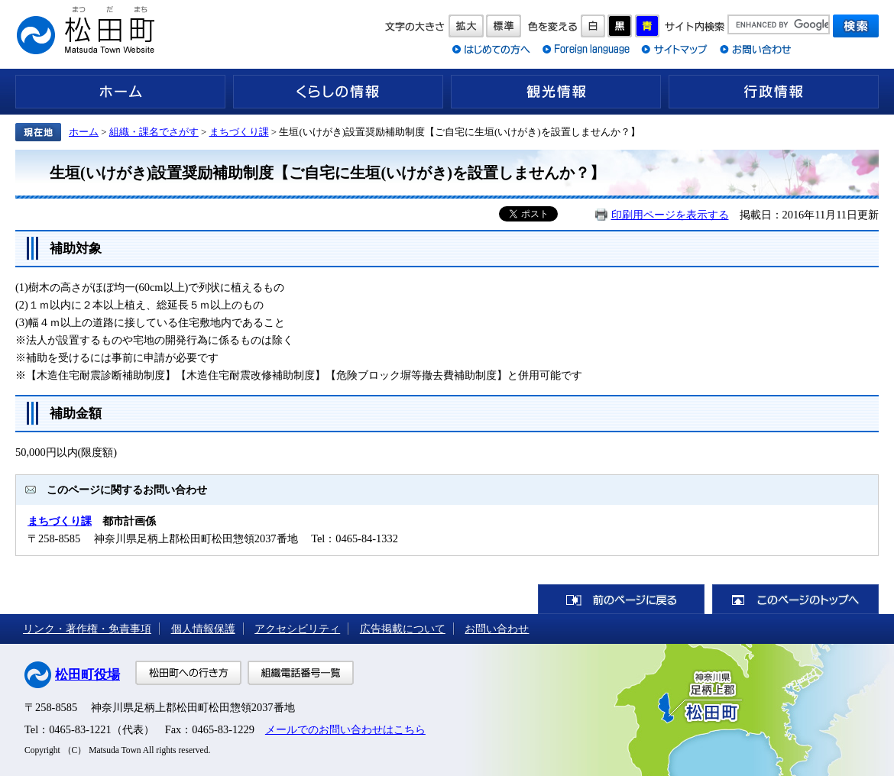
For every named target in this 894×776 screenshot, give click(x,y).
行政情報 (774, 91)
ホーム (120, 91)
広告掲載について (402, 628)
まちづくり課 (239, 131)
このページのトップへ (795, 599)
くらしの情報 (338, 91)
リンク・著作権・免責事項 (87, 628)
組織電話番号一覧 (301, 673)
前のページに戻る (621, 599)
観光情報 (556, 91)
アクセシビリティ (297, 628)
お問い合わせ (497, 628)
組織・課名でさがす (154, 131)
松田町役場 (87, 675)
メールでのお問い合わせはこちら (345, 729)
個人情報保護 (203, 628)
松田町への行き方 (188, 673)
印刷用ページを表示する (670, 215)
